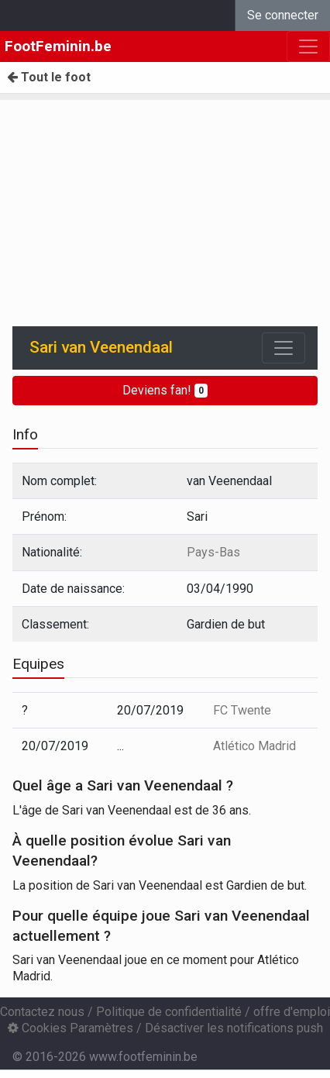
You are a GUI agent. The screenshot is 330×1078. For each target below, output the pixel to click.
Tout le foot (49, 77)
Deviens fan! (165, 390)
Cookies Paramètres (70, 1028)
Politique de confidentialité (169, 1011)
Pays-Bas (213, 552)
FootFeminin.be (58, 46)
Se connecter (282, 15)
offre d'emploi (291, 1011)
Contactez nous (42, 1011)
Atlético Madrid (254, 746)
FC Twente (242, 710)
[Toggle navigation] (283, 347)
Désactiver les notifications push (234, 1028)
